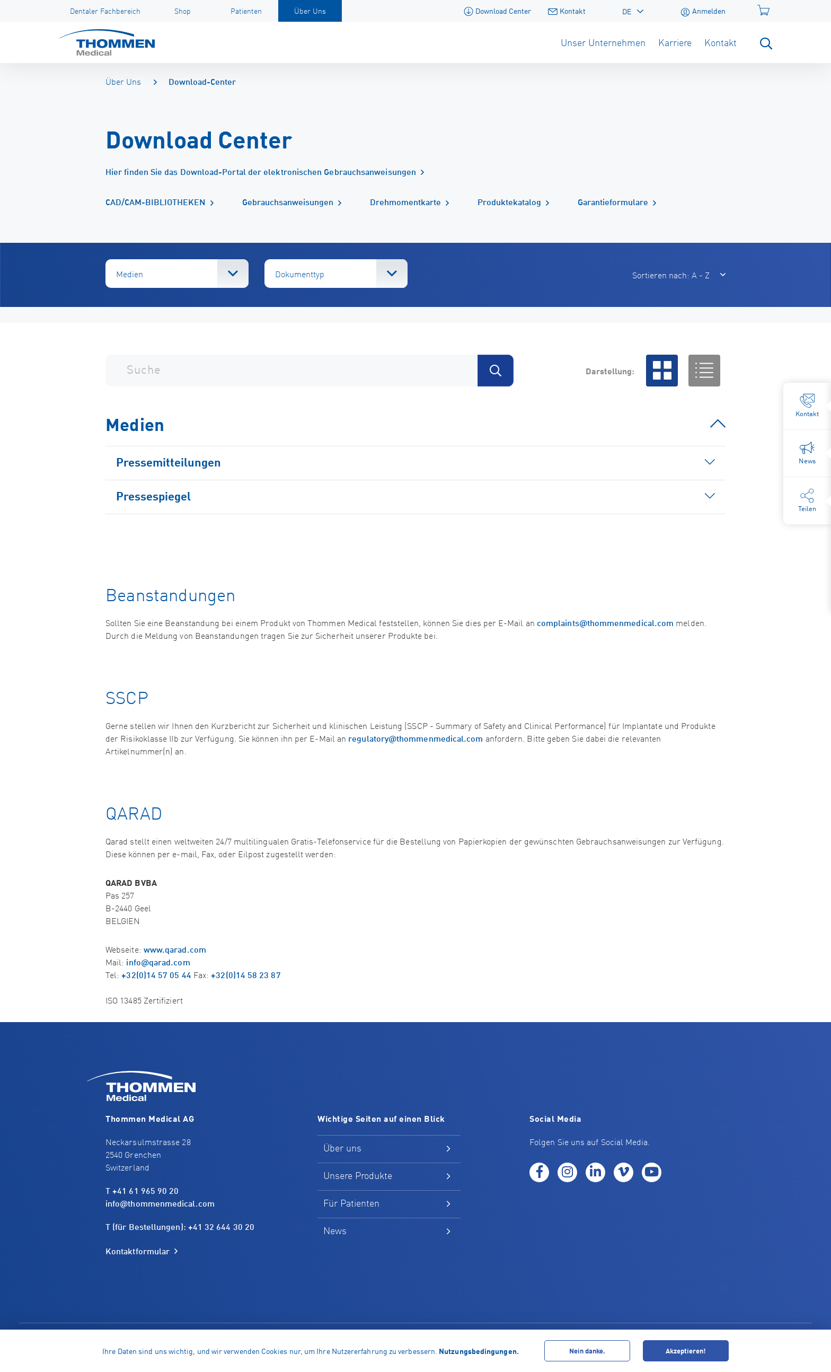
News (335, 1230)
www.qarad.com (175, 949)
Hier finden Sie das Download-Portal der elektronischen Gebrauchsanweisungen (260, 171)
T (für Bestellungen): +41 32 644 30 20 (179, 1226)
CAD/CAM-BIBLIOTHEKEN (155, 201)
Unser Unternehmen (603, 42)
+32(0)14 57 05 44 (156, 974)
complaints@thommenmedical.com (605, 622)
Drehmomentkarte (405, 201)
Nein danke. (587, 1350)
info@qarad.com (158, 961)
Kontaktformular (137, 1251)
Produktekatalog (509, 201)
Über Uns (123, 81)
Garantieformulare (613, 201)
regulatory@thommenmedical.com (415, 738)
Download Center (497, 10)
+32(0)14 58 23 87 (245, 974)
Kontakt (567, 10)
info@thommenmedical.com (160, 1203)
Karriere (675, 42)
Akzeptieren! (686, 1350)
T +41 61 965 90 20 (142, 1190)
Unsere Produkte (357, 1175)
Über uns (342, 1147)
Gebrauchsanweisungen (287, 201)
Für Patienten (351, 1202)
